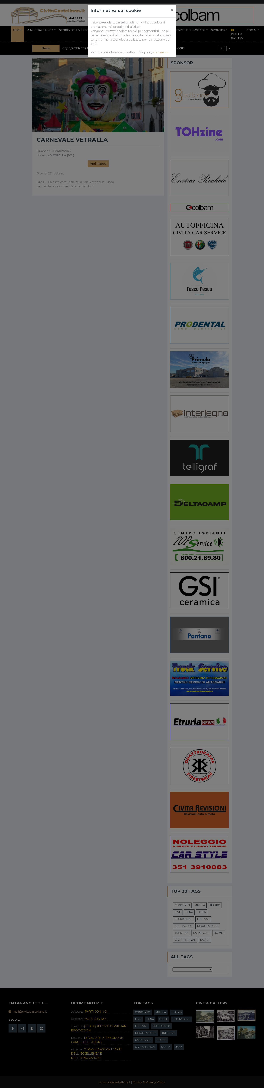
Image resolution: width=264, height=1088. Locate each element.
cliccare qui (161, 52)
